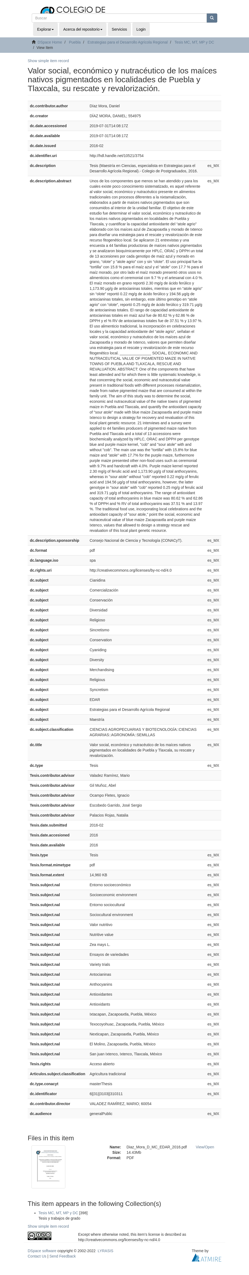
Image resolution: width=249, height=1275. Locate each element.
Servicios (119, 29)
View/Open (205, 1147)
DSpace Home (50, 42)
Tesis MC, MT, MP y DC (194, 42)
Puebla (75, 42)
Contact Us (37, 1256)
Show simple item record (48, 61)
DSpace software (42, 1251)
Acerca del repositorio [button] (82, 29)
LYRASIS (105, 1251)
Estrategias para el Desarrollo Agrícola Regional (128, 42)
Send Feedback (62, 1256)
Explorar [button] (45, 29)
